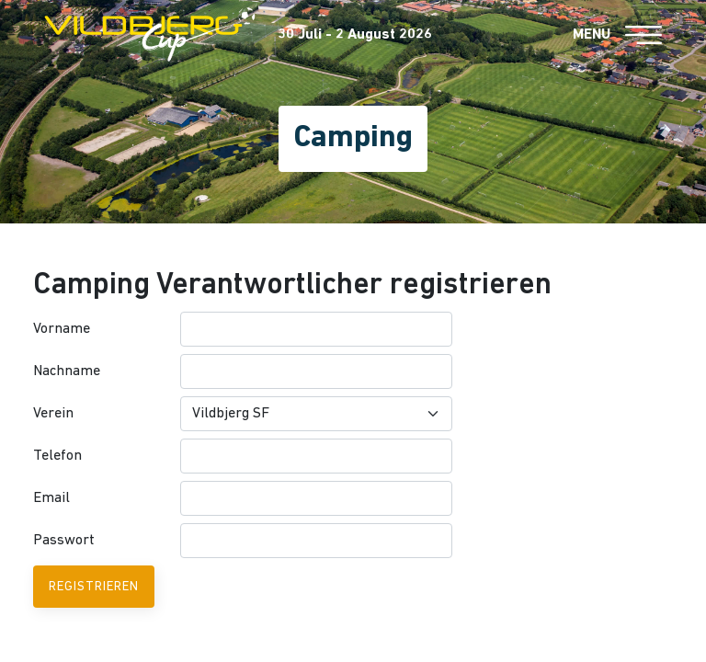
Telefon (57, 456)
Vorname (61, 329)
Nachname (66, 371)
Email (51, 498)
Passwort (64, 540)
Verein (53, 413)
